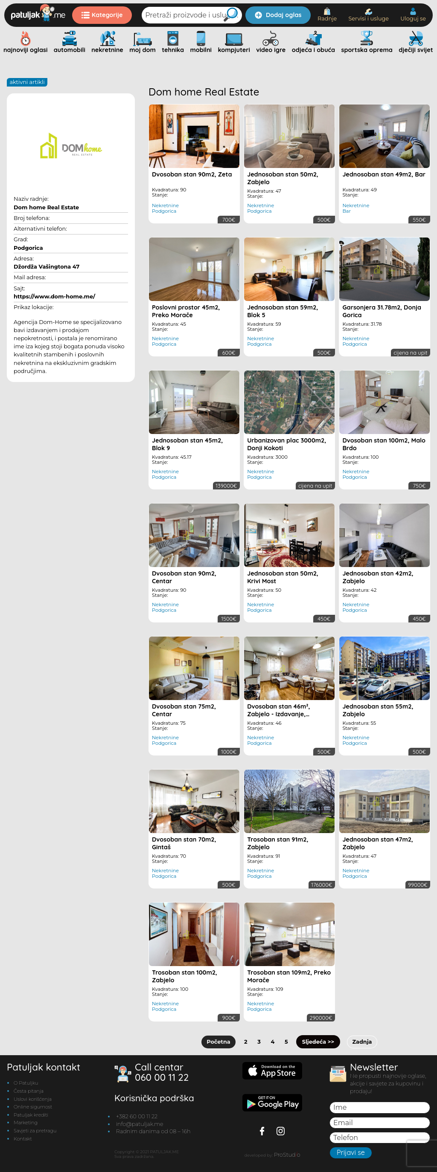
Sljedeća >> (318, 1042)
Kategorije (102, 15)
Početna (218, 1042)
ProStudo (287, 1154)
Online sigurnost (33, 1107)
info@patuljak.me (139, 1123)
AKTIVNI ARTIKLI (26, 82)
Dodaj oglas (278, 15)
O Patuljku (26, 1083)
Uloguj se (413, 15)
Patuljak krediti (31, 1114)
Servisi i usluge (368, 15)
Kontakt (23, 1138)
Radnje (327, 15)
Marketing (26, 1123)
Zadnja (362, 1042)
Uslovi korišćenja (33, 1099)
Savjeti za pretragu (35, 1130)
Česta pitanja (29, 1091)
